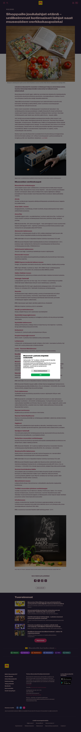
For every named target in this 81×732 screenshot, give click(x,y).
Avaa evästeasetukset (40, 371)
